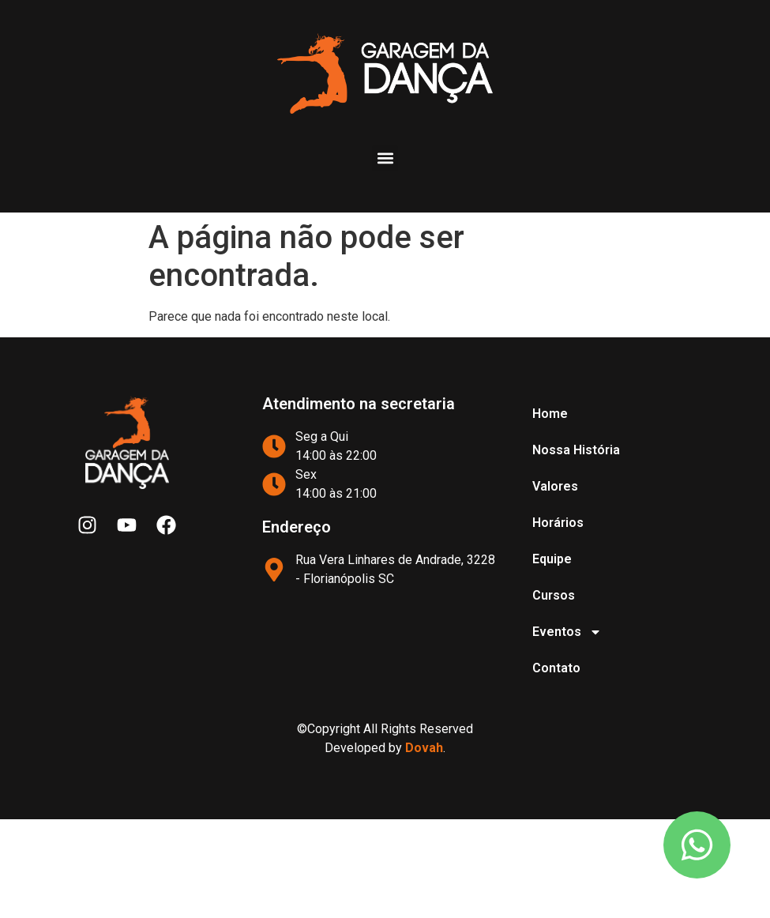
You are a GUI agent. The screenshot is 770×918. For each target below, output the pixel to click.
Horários (558, 522)
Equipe (552, 558)
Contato (556, 667)
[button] (385, 158)
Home (550, 413)
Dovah (424, 747)
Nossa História (576, 449)
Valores (555, 486)
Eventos (567, 632)
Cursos (553, 595)
